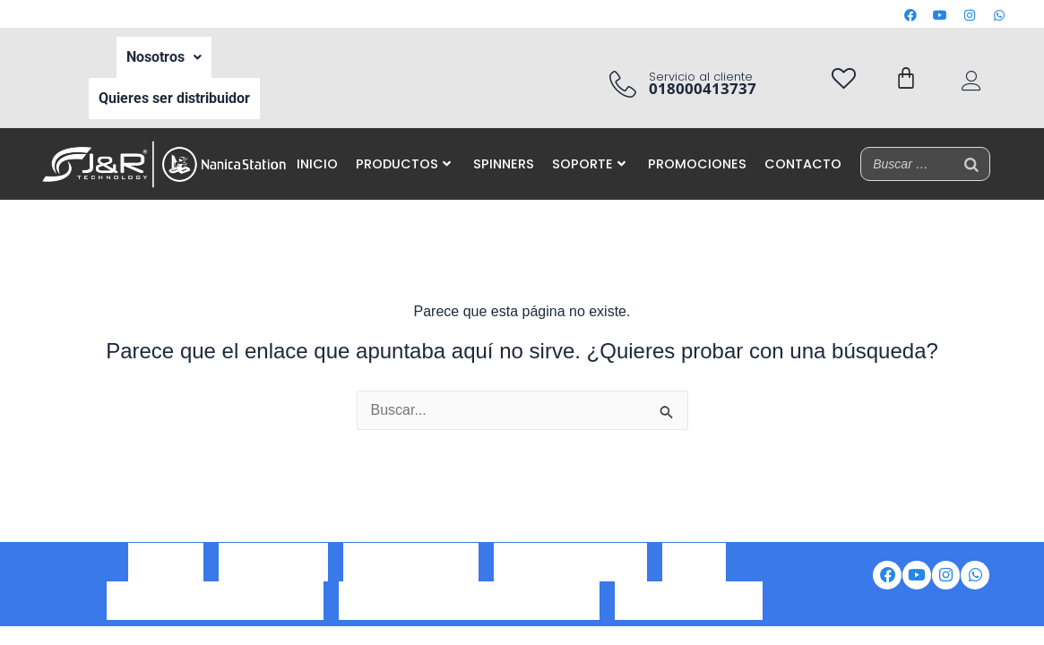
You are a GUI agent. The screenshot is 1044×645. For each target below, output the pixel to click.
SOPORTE (589, 142)
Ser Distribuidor (273, 573)
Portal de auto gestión (570, 573)
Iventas (694, 573)
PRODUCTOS (403, 142)
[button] (163, 52)
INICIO (317, 142)
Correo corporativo (411, 573)
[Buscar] (971, 142)
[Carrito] (906, 67)
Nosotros (164, 51)
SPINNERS (503, 142)
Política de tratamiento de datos (215, 597)
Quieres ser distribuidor (174, 81)
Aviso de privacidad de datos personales (469, 597)
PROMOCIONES (697, 142)
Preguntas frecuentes (689, 597)
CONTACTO (802, 142)
